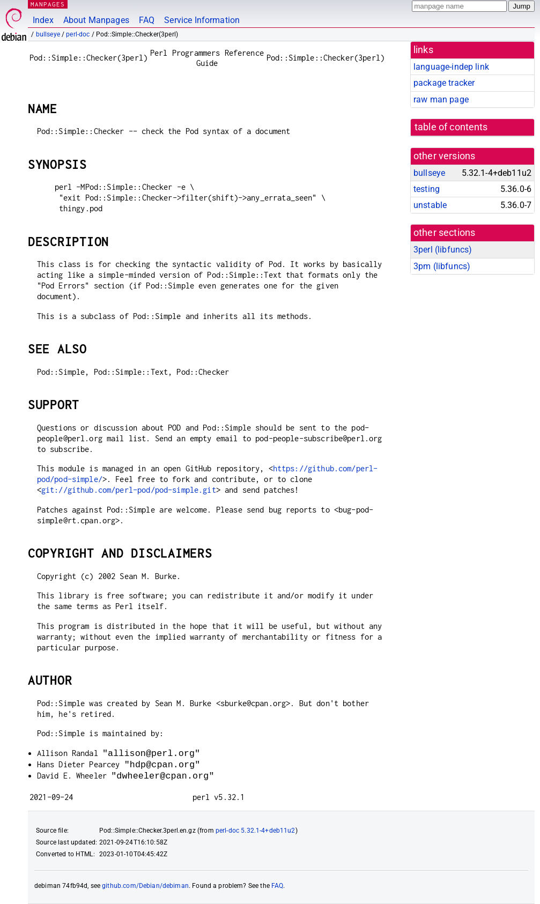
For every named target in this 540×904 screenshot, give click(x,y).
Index (43, 20)
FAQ (146, 20)
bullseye (48, 34)
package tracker (444, 83)
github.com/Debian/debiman (145, 886)
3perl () (442, 249)
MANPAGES (48, 4)
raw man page (441, 99)
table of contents (451, 127)
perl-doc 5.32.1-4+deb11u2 (255, 830)
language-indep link (451, 67)
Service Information (202, 20)
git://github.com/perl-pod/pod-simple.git (128, 489)
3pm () (441, 266)
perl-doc (78, 34)
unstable (430, 205)
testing (426, 189)
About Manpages (96, 20)
